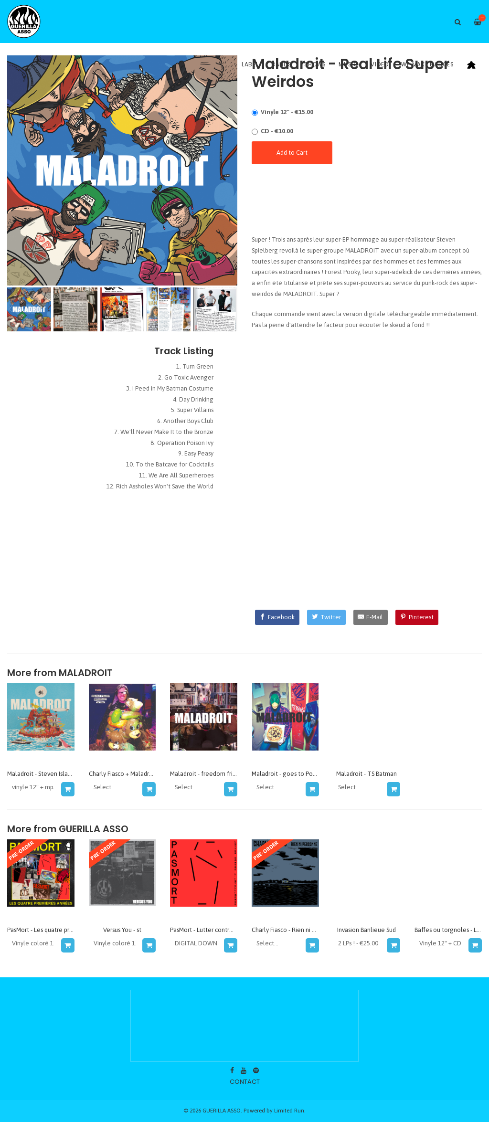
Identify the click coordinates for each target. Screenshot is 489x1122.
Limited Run (289, 1110)
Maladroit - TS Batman (366, 773)
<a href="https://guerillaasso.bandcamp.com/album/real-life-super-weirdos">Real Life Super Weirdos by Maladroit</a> (367, 202)
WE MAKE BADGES (427, 64)
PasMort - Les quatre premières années (60, 929)
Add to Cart (292, 152)
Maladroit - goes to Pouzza (288, 773)
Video (380, 64)
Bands (281, 64)
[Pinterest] (416, 617)
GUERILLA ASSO (93, 829)
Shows (315, 64)
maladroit (86, 673)
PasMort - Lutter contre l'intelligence (221, 929)
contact (245, 1081)
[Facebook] (277, 617)
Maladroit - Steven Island (40, 773)
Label (250, 64)
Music (348, 64)
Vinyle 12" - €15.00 (287, 112)
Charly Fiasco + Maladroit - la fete (135, 773)
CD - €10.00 (277, 131)
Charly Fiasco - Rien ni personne (295, 929)
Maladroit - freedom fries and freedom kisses (231, 773)
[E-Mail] (370, 617)
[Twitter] (326, 617)
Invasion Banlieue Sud (366, 929)
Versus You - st (122, 929)
